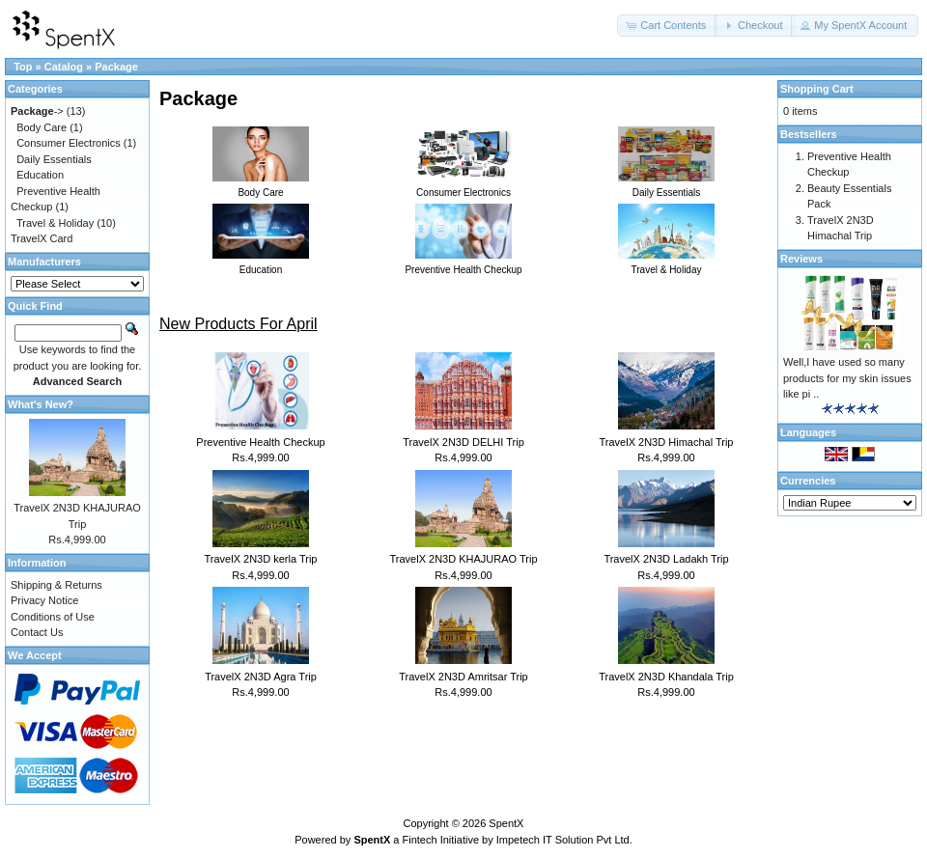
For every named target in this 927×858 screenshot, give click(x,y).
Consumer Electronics (68, 143)
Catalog (63, 66)
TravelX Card (41, 238)
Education (40, 174)
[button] (667, 25)
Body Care (41, 127)
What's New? (40, 404)
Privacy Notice (44, 600)
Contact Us (37, 632)
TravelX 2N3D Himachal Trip (667, 442)
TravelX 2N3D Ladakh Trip (666, 559)
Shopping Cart (817, 89)
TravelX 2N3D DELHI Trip (463, 442)
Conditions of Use (53, 617)
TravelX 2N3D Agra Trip (261, 676)
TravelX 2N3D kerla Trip (261, 559)
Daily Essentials (54, 159)
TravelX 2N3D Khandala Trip (666, 676)
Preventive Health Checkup (260, 442)
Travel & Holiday (55, 223)
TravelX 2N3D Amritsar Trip (463, 676)
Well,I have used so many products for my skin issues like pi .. (847, 378)
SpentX (506, 823)
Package (116, 66)
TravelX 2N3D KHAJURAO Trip (463, 559)
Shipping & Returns (56, 585)
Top (23, 66)
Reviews (801, 258)
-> (37, 111)
